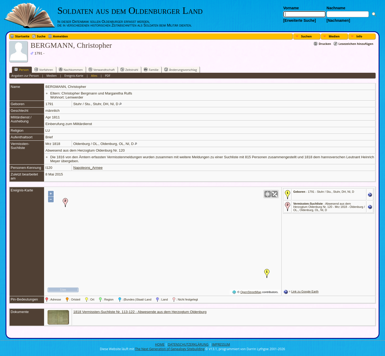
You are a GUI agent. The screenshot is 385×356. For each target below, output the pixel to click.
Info (359, 36)
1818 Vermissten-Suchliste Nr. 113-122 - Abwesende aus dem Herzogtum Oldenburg (140, 312)
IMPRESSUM (221, 344)
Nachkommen (71, 69)
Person (21, 69)
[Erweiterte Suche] (299, 20)
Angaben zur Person (25, 76)
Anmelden (60, 36)
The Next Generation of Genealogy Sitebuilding (169, 349)
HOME (160, 344)
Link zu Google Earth (305, 291)
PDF (107, 76)
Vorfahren (44, 69)
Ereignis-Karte (73, 76)
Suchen (306, 36)
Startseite (22, 36)
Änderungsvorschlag (180, 69)
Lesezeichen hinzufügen (356, 44)
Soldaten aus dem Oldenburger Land (130, 10)
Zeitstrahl (129, 69)
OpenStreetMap (250, 292)
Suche (41, 36)
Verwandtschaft (102, 69)
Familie (151, 69)
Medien (334, 36)
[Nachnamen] (338, 20)
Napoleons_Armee (87, 168)
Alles (94, 76)
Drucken (325, 44)
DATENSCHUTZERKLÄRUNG (188, 344)
